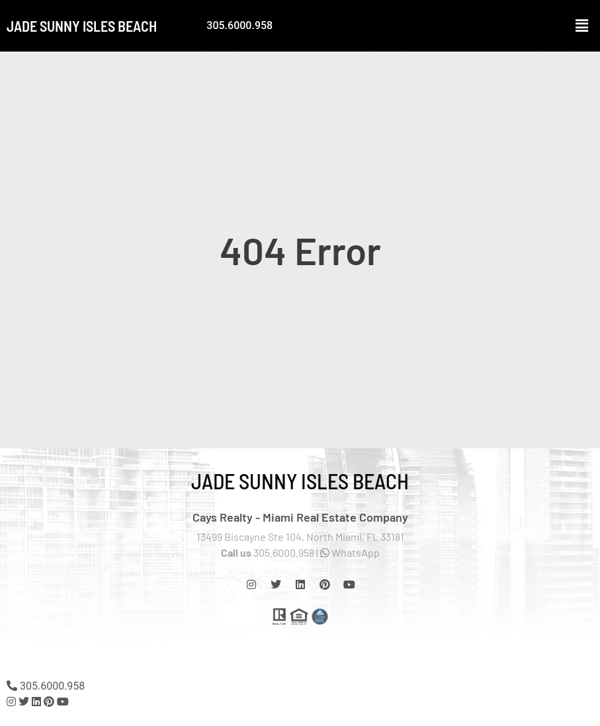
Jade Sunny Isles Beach (82, 25)
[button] (582, 25)
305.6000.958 (239, 25)
